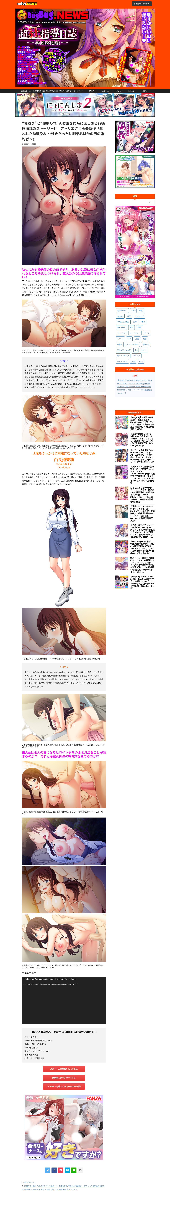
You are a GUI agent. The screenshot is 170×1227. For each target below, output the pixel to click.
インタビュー (118, 91)
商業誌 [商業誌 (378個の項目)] (119, 344)
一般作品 (144, 91)
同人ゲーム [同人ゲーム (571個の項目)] (121, 328)
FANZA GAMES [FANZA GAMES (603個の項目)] (123, 322)
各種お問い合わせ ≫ (142, 4)
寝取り (43, 1189)
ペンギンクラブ (137, 1208)
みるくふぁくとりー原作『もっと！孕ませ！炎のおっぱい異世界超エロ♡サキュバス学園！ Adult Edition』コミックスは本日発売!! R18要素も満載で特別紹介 (142, 495)
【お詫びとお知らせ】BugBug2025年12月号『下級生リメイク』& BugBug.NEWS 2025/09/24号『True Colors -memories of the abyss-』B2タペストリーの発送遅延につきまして (134, 386)
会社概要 (23, 1208)
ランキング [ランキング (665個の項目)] (139, 316)
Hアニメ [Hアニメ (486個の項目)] (120, 339)
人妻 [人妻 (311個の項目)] (133, 361)
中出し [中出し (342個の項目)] (143, 350)
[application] (64, 1000)
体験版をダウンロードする (64, 1078)
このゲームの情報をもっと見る (64, 1069)
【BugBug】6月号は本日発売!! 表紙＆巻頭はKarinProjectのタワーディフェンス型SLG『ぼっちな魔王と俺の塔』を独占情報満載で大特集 (142, 423)
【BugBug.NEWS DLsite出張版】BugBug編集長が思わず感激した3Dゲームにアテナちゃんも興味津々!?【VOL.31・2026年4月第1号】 (142, 583)
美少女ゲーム (26, 91)
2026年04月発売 (65, 91)
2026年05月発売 (52, 91)
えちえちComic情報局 (121, 1208)
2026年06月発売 (39, 91)
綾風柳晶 (62, 1189)
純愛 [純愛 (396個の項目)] (144, 339)
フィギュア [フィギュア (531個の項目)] (121, 333)
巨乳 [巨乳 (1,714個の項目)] (141, 311)
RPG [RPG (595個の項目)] (143, 322)
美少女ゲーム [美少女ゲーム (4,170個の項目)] (122, 311)
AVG (38, 1186)
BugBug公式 (105, 1208)
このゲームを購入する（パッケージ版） (64, 1086)
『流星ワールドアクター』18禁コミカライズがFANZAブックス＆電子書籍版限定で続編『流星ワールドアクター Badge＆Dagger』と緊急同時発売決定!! (142, 513)
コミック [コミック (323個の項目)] (136, 356)
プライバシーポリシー (47, 1208)
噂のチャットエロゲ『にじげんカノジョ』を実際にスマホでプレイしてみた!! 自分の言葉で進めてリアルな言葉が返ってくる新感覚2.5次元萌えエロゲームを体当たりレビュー (142, 565)
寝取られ (36, 1189)
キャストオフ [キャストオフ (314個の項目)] (122, 361)
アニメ (91, 91)
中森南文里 (63, 1186)
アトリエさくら (52, 1186)
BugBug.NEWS (92, 1208)
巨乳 (48, 1189)
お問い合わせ (79, 1208)
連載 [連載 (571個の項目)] (131, 328)
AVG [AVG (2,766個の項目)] (133, 311)
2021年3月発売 (30, 1186)
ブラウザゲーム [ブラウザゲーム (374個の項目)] (132, 344)
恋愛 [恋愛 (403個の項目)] (137, 339)
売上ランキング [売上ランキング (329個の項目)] (123, 356)
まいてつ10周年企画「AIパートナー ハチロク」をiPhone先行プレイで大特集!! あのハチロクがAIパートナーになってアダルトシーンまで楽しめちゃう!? (142, 456)
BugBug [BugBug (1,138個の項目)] (120, 316)
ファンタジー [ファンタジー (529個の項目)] (135, 333)
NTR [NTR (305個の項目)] (141, 361)
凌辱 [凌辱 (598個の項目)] (135, 322)
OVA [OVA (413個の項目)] (129, 339)
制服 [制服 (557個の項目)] (139, 328)
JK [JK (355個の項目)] (136, 350)
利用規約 (33, 1208)
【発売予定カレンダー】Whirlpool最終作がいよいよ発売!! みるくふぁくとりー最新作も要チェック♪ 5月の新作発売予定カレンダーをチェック (142, 440)
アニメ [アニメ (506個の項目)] (147, 333)
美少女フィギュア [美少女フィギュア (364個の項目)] (124, 350)
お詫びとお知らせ (64, 1208)
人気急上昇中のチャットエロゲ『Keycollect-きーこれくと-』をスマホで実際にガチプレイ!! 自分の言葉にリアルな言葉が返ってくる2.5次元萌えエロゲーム (142, 531)
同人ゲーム (105, 91)
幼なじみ (54, 1189)
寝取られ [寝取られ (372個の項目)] (146, 344)
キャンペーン (78, 91)
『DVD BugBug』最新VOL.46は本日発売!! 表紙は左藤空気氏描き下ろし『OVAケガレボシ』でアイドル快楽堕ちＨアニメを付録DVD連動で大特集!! (142, 547)
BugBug (131, 91)
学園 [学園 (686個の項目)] (129, 316)
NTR (43, 1186)
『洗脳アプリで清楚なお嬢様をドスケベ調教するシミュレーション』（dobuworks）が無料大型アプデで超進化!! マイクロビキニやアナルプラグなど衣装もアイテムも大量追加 (142, 474)
